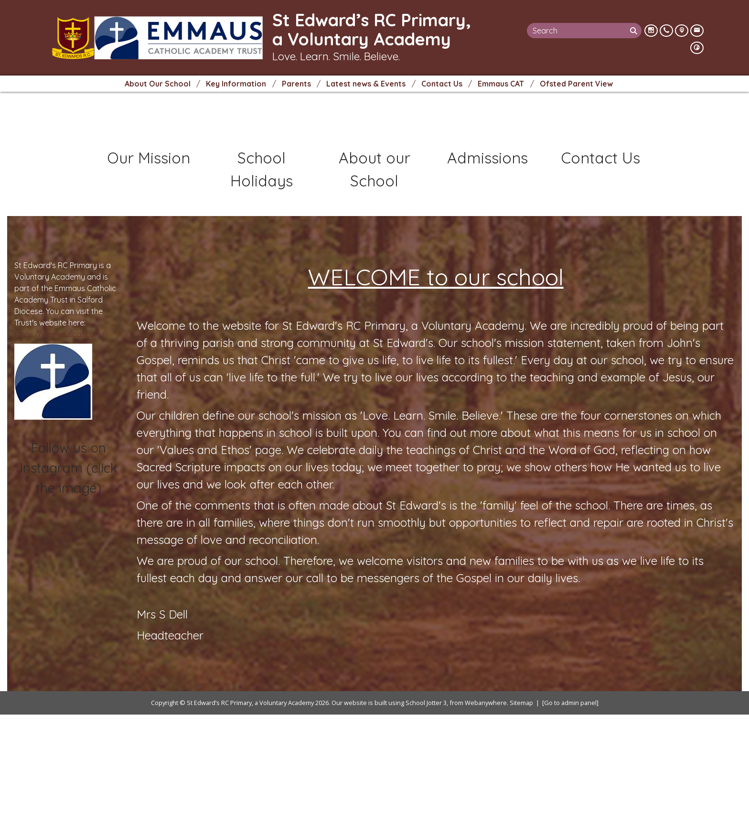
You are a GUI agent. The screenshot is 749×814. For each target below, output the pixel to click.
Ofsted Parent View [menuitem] (576, 83)
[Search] (635, 30)
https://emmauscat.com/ (59, 433)
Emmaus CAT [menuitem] (501, 83)
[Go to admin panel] (570, 801)
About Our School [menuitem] (158, 83)
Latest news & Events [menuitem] (366, 83)
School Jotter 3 (426, 801)
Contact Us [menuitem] (441, 83)
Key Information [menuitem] (236, 83)
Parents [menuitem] (296, 83)
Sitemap (521, 801)
